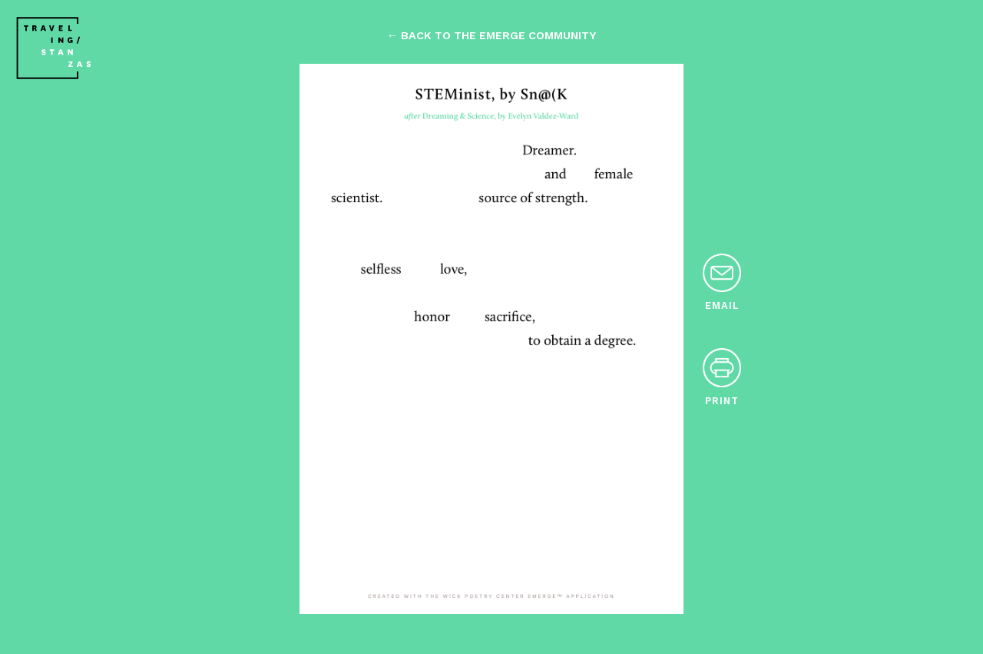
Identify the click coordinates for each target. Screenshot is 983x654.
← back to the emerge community (491, 35)
